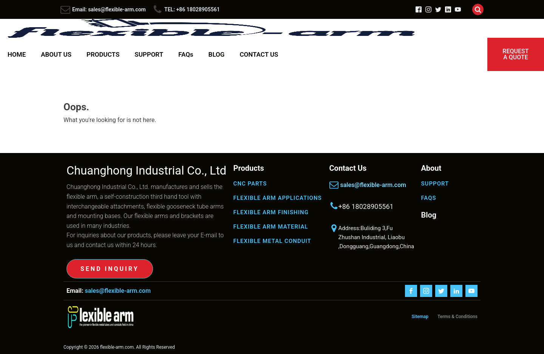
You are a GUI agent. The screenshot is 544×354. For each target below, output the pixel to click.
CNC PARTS (250, 183)
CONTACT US (259, 54)
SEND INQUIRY (109, 268)
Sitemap (419, 316)
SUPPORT (148, 54)
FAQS (428, 198)
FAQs (185, 54)
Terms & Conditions (457, 316)
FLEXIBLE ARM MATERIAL (270, 226)
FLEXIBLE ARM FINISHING (271, 212)
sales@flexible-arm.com (373, 185)
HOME (17, 54)
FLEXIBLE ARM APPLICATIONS (277, 198)
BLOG (217, 54)
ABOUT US (56, 54)
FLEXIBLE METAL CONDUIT (272, 241)
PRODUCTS (103, 54)
